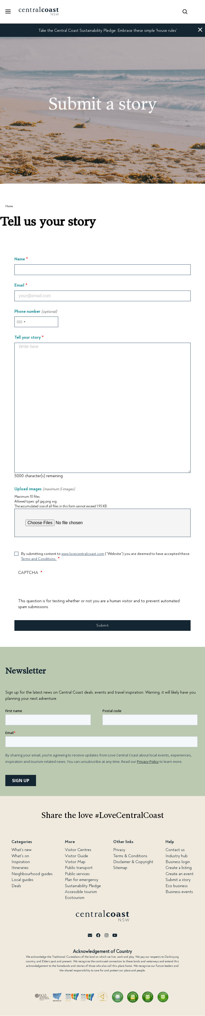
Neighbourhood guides (32, 873)
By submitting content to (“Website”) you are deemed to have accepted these (105, 556)
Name (19, 259)
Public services (77, 873)
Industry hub (176, 856)
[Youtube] (114, 935)
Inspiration (20, 861)
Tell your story (27, 337)
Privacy (119, 849)
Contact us (175, 849)
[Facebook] (98, 935)
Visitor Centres (78, 849)
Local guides (22, 879)
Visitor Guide (76, 856)
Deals (16, 885)
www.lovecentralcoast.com (82, 553)
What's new (21, 849)
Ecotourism (74, 897)
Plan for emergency (81, 879)
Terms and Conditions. (39, 558)
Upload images (44, 489)
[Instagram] (106, 935)
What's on (20, 856)
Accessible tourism (81, 891)
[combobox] (21, 322)
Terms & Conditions (130, 856)
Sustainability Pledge (83, 885)
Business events (179, 891)
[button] (200, 30)
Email (19, 285)
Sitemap (120, 867)
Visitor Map (75, 861)
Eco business (176, 885)
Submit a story (178, 879)
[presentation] (58, 587)
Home (9, 206)
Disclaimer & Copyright (133, 861)
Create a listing (178, 867)
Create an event (179, 873)
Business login (177, 861)
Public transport (79, 867)
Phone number (35, 311)
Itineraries (20, 867)
